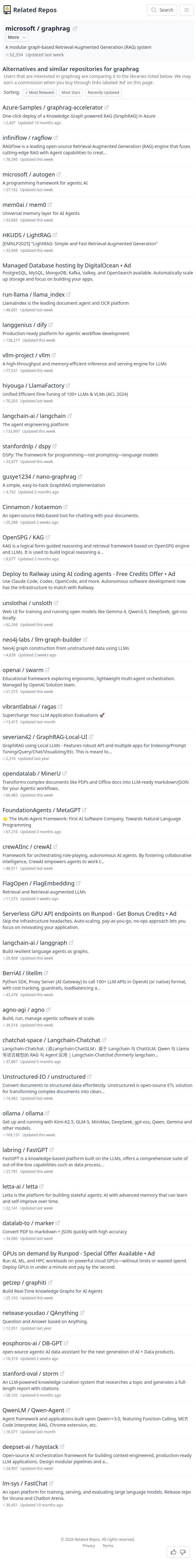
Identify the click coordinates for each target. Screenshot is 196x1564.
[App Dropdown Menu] (186, 10)
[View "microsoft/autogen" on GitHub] (58, 174)
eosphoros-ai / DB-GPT (32, 1343)
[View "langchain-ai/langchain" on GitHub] (69, 415)
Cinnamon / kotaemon (32, 507)
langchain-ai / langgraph (35, 942)
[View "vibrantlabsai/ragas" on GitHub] (60, 706)
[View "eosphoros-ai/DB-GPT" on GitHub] (66, 1343)
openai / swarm (23, 670)
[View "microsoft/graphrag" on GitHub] (74, 28)
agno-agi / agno (24, 1009)
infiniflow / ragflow (27, 137)
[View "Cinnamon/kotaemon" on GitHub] (65, 506)
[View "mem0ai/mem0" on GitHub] (49, 204)
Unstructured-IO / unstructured (44, 1076)
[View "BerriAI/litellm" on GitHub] (46, 973)
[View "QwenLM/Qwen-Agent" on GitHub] (68, 1410)
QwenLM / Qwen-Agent (33, 1410)
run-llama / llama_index (34, 294)
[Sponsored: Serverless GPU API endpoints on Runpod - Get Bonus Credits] (98, 919)
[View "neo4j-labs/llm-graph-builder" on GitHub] (85, 639)
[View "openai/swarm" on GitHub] (47, 669)
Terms (108, 1545)
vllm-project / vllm (26, 355)
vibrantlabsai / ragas (29, 706)
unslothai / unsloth (27, 603)
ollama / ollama (23, 1113)
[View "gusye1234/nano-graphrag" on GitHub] (79, 476)
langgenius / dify (25, 325)
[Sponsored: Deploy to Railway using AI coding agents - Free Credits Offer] (98, 580)
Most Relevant (39, 92)
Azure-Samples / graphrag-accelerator (53, 107)
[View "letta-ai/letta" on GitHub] (41, 1186)
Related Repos (35, 10)
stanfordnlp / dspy (27, 446)
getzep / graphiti (24, 1282)
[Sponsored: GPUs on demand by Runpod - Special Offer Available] (98, 1259)
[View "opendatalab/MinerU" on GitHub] (64, 773)
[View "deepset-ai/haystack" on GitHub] (62, 1446)
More (17, 37)
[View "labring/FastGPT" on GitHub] (51, 1149)
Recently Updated (103, 92)
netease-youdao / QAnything (40, 1313)
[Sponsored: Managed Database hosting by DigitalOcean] (98, 271)
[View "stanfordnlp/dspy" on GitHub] (54, 446)
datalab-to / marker (28, 1223)
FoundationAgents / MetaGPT (42, 810)
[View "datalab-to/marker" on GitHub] (57, 1222)
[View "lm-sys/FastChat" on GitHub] (51, 1483)
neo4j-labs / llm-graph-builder (42, 639)
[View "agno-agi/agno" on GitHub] (48, 1009)
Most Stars (71, 92)
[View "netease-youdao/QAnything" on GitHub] (82, 1312)
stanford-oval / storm (30, 1373)
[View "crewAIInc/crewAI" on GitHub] (55, 846)
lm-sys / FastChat (25, 1483)
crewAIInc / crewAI (27, 846)
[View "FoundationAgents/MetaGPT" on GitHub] (84, 810)
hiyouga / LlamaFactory (33, 385)
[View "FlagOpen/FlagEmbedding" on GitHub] (78, 883)
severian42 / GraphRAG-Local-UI (45, 737)
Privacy (88, 1545)
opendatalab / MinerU (32, 773)
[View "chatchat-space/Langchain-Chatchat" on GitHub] (104, 1039)
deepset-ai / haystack (30, 1446)
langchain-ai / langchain (34, 416)
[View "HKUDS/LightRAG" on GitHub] (54, 234)
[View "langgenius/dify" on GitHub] (50, 324)
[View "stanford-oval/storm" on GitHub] (62, 1373)
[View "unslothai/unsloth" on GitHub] (56, 602)
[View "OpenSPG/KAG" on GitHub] (47, 537)
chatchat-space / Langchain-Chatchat (51, 1040)
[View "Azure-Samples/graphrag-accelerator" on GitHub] (106, 107)
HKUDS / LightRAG (27, 235)
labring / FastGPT (25, 1150)
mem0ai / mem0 (24, 204)
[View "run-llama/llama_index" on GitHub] (68, 294)
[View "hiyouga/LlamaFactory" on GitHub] (68, 385)
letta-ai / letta (20, 1186)
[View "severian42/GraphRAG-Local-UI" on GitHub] (90, 736)
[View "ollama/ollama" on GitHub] (47, 1113)
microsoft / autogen (29, 174)
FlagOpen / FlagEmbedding (39, 883)
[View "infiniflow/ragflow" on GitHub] (55, 137)
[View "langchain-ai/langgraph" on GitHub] (71, 942)
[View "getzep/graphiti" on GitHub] (50, 1282)
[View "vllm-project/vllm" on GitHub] (53, 355)
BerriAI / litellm (22, 973)
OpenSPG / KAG (23, 537)
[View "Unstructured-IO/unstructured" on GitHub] (89, 1076)
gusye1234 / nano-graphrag (39, 476)
